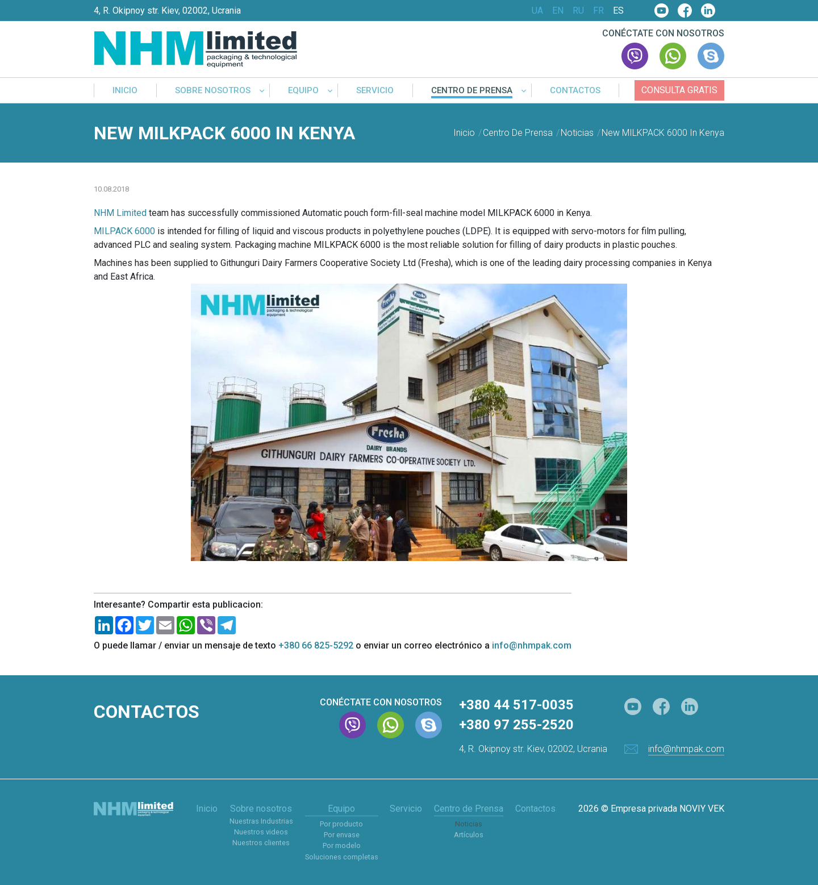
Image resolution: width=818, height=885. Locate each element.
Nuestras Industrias (261, 821)
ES (618, 10)
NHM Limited (120, 212)
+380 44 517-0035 (516, 705)
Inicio (124, 90)
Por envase (342, 834)
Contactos (575, 90)
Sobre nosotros (213, 90)
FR (598, 10)
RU (578, 10)
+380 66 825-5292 (315, 645)
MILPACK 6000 (124, 231)
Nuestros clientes (261, 842)
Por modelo (342, 845)
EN (558, 10)
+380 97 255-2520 (516, 725)
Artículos (468, 834)
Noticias (468, 824)
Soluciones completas (341, 857)
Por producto (341, 824)
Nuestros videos (261, 832)
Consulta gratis (679, 90)
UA (537, 10)
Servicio (375, 90)
